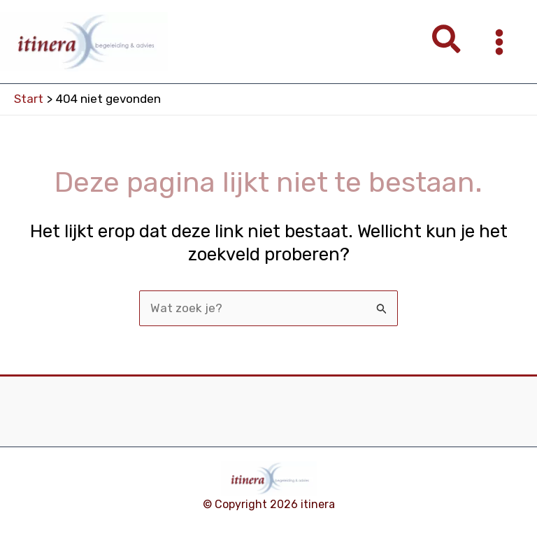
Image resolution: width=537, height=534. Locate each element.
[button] (447, 41)
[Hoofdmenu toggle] (500, 42)
